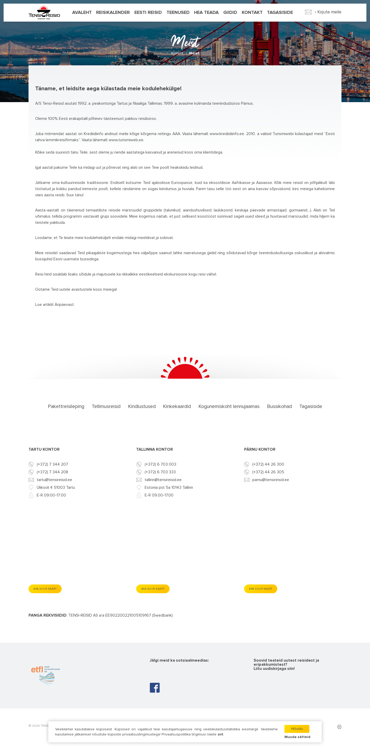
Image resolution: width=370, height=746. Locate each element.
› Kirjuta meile (323, 13)
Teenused (178, 13)
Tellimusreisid (106, 406)
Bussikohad (279, 406)
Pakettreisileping (66, 406)
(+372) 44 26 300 (268, 465)
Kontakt (252, 13)
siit (221, 734)
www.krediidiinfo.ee (227, 133)
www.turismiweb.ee (126, 140)
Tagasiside (280, 13)
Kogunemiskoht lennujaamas (229, 406)
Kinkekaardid (177, 406)
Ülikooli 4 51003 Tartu (56, 488)
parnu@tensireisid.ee (270, 480)
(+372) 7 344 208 (52, 472)
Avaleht (82, 13)
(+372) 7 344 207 (52, 465)
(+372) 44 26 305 (268, 472)
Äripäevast (64, 304)
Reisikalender (113, 13)
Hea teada (206, 13)
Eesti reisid (148, 13)
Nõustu (296, 728)
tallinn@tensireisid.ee (163, 480)
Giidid (230, 13)
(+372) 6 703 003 (160, 465)
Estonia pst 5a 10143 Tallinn (169, 488)
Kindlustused (142, 406)
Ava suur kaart (47, 589)
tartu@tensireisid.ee (54, 480)
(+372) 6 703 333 (160, 472)
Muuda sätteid (297, 737)
